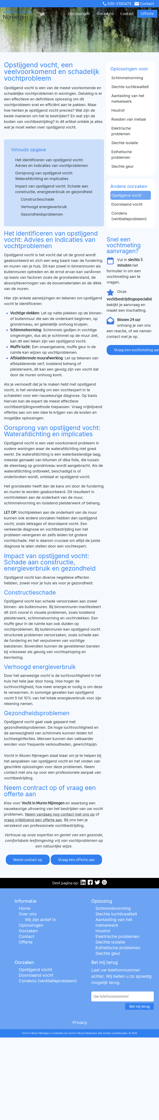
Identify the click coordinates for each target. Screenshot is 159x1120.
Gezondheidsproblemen (42, 214)
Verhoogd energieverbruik (44, 207)
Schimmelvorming (113, 908)
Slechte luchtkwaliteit (116, 913)
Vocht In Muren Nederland (82, 1033)
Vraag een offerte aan (76, 860)
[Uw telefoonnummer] (122, 996)
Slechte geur (107, 953)
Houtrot (102, 930)
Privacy (80, 1022)
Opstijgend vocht (35, 969)
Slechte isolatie (110, 942)
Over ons (27, 913)
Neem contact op (27, 860)
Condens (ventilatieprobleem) (48, 980)
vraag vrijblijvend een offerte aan (33, 820)
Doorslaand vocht (36, 975)
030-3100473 (117, 3)
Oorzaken (105, 13)
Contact (144, 3)
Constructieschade (37, 199)
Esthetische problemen (117, 947)
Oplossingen (79, 13)
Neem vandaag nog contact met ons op (60, 814)
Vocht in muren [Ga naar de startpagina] (21, 14)
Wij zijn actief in (40, 919)
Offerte (147, 13)
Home (24, 908)
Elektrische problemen (117, 936)
